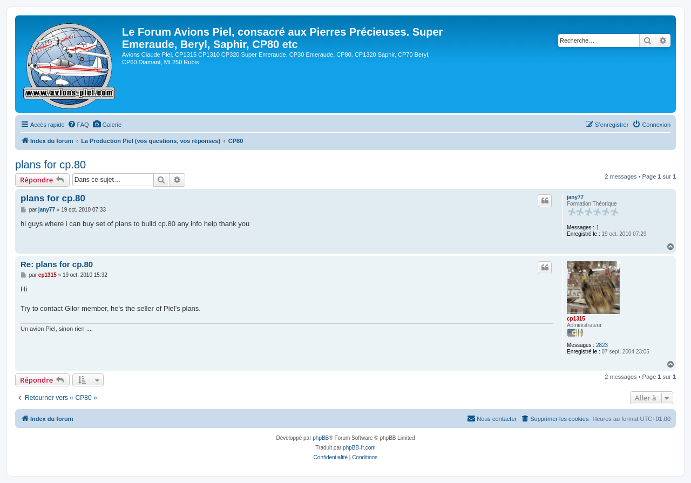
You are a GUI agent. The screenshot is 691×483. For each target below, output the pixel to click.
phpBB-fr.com (359, 448)
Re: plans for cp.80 (57, 264)
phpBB (321, 438)
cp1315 (576, 319)
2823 (602, 345)
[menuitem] (78, 124)
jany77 (575, 197)
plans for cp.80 (50, 165)
